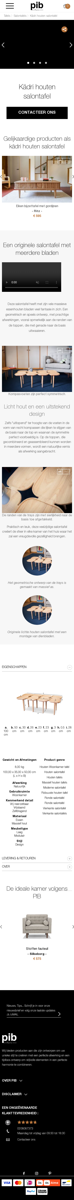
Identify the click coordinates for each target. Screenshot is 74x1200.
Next (71, 44)
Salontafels (20, 16)
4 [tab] (46, 63)
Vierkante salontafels (54, 813)
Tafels (7, 16)
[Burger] (10, 6)
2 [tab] (34, 63)
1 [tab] (28, 63)
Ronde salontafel (54, 798)
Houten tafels (54, 777)
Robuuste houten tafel (54, 793)
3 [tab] (40, 63)
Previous (3, 44)
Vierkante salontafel (54, 808)
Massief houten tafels (54, 782)
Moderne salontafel (54, 788)
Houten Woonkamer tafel (54, 767)
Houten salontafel (54, 772)
